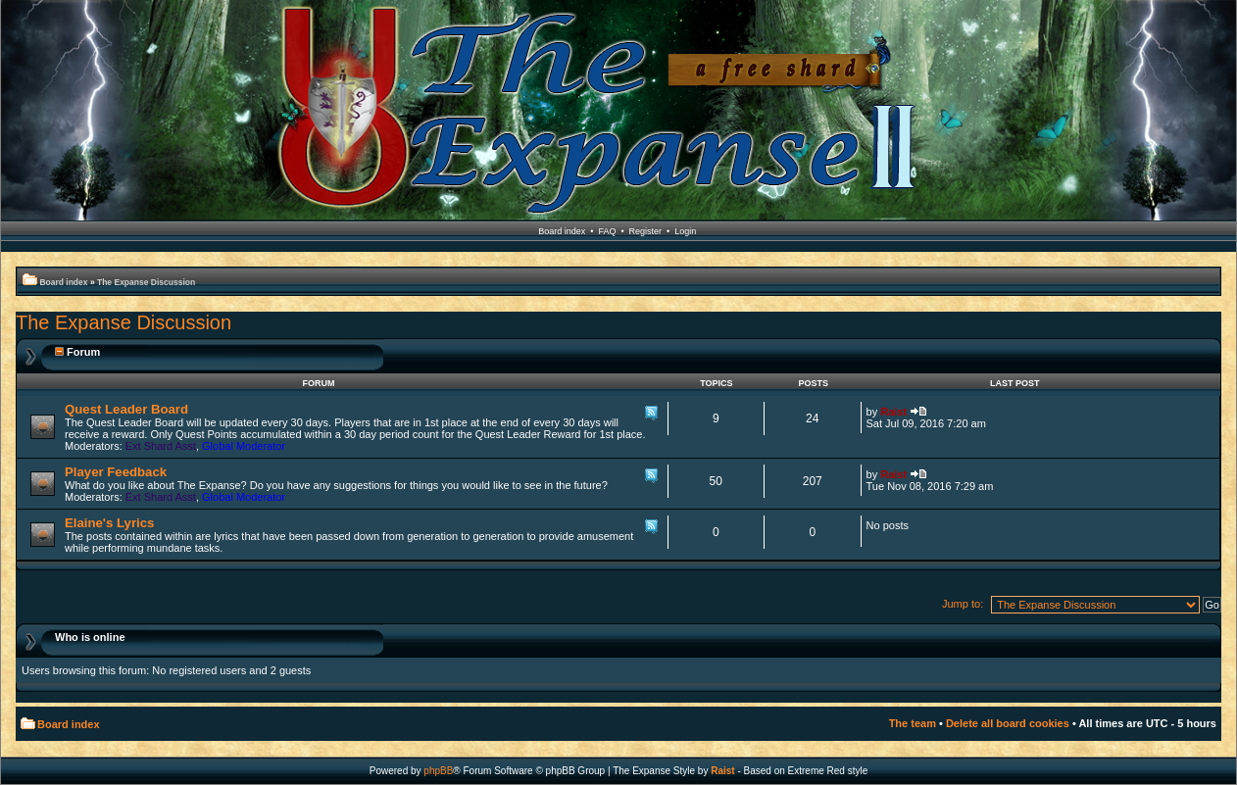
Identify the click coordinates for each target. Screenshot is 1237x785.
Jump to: (962, 604)
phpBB (438, 770)
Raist (893, 411)
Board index (561, 231)
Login (685, 231)
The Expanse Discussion (146, 282)
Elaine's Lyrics (109, 522)
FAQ (607, 231)
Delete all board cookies (1007, 723)
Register (646, 231)
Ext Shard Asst (160, 446)
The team (912, 723)
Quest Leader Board (126, 409)
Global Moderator (243, 446)
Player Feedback (116, 472)
